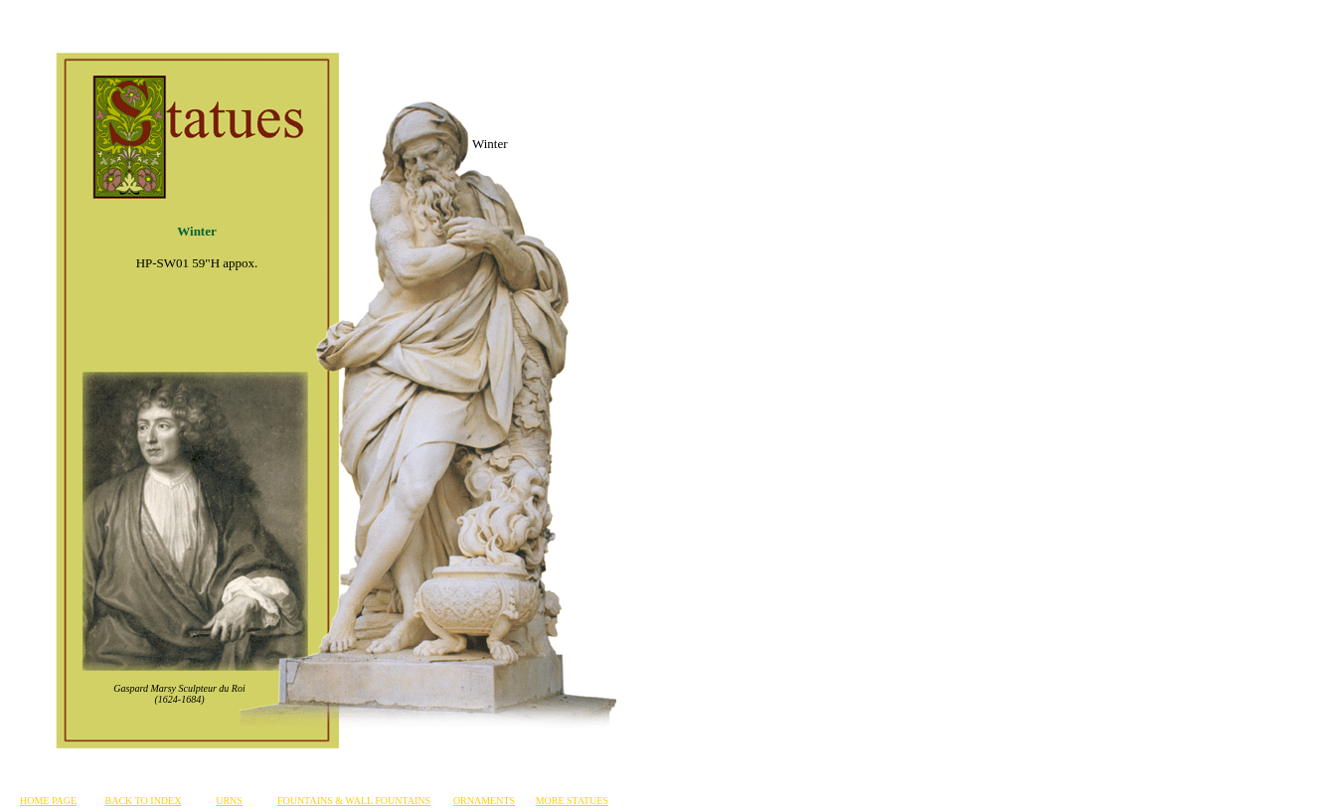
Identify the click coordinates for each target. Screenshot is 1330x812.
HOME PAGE (48, 800)
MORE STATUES (572, 800)
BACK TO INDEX (143, 800)
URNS (229, 800)
